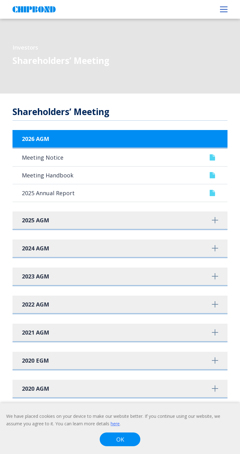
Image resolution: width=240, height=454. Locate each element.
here (115, 424)
